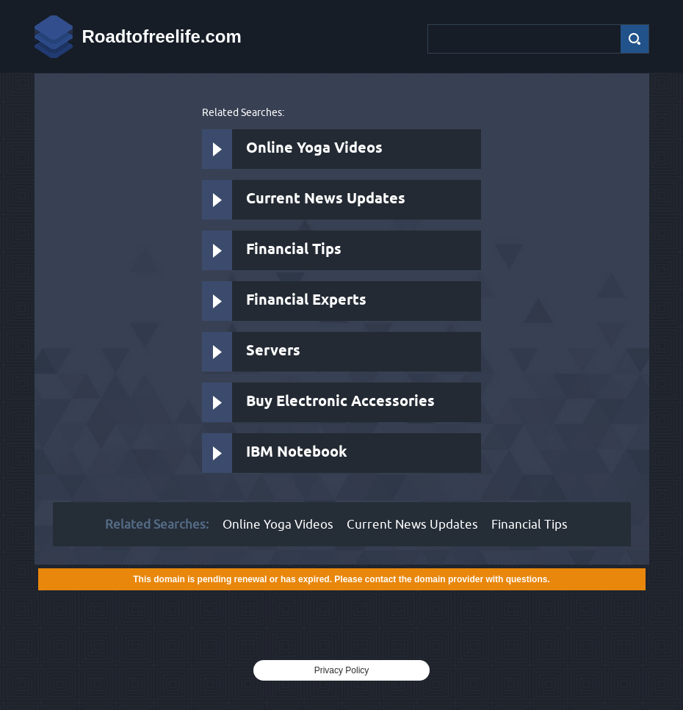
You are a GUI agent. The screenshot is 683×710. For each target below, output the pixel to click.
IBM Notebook (296, 453)
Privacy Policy (341, 670)
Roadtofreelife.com (162, 36)
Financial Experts (306, 301)
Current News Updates (325, 199)
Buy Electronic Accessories (340, 402)
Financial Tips (294, 250)
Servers (273, 351)
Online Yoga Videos (314, 149)
